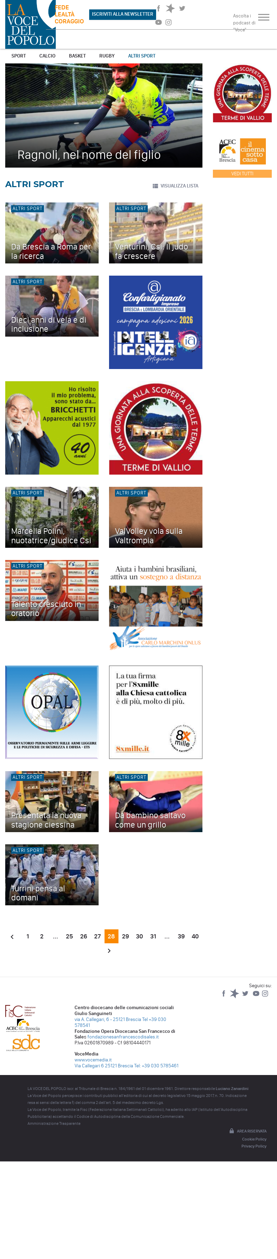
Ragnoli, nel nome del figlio (89, 154)
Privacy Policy (254, 1146)
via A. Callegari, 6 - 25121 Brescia (108, 1019)
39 (181, 936)
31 (153, 936)
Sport (18, 56)
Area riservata (247, 1131)
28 (111, 936)
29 (125, 936)
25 (69, 936)
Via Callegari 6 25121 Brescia (104, 1066)
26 (83, 936)
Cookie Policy (254, 1139)
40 (195, 936)
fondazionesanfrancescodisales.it (123, 1037)
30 (139, 936)
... (55, 936)
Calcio (47, 56)
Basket (77, 56)
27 (97, 936)
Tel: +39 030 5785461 (156, 1066)
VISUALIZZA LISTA (175, 186)
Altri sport (141, 56)
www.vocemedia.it (93, 1060)
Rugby (107, 56)
